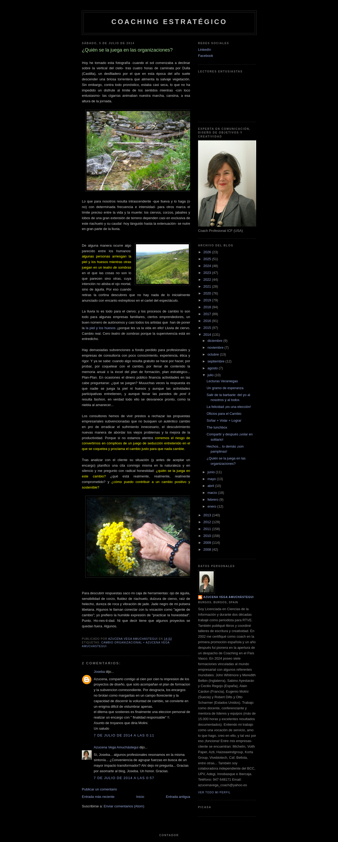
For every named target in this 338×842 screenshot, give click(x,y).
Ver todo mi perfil (214, 792)
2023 (207, 273)
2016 (207, 321)
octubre (214, 354)
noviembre (216, 347)
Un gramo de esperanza (224, 388)
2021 (207, 286)
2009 (207, 543)
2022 (207, 280)
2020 (207, 293)
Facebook (205, 56)
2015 (207, 328)
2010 (207, 536)
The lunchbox (216, 427)
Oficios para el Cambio (223, 414)
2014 (207, 335)
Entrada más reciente (98, 797)
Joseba (99, 672)
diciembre (215, 341)
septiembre (217, 361)
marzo (213, 493)
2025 (207, 259)
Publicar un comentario (99, 789)
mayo (212, 479)
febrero (213, 499)
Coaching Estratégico (169, 22)
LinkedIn (204, 50)
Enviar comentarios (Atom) (124, 806)
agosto (213, 368)
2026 (207, 252)
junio (212, 472)
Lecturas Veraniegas (222, 381)
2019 (207, 300)
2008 (207, 549)
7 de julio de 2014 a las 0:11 (124, 735)
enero (212, 506)
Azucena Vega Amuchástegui (116, 747)
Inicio (140, 797)
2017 (207, 314)
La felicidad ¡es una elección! (228, 407)
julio (211, 375)
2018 (207, 307)
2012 (207, 522)
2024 (207, 266)
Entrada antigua (178, 797)
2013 (207, 515)
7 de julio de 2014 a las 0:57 (124, 778)
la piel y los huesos (101, 328)
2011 (207, 529)
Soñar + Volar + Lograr (223, 420)
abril (211, 486)
